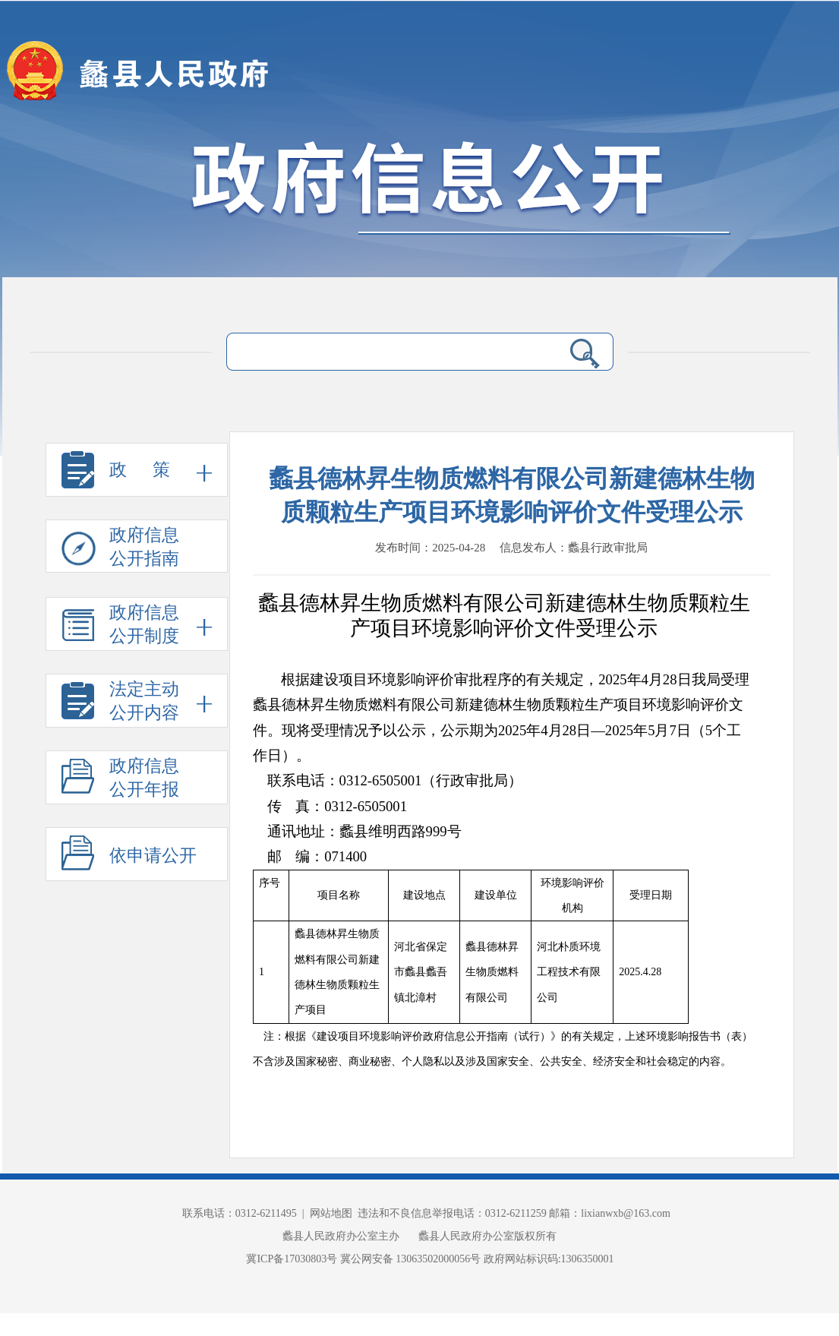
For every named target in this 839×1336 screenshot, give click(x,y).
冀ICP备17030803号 (292, 1259)
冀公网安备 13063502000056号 (410, 1259)
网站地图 (331, 1213)
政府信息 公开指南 (120, 549)
